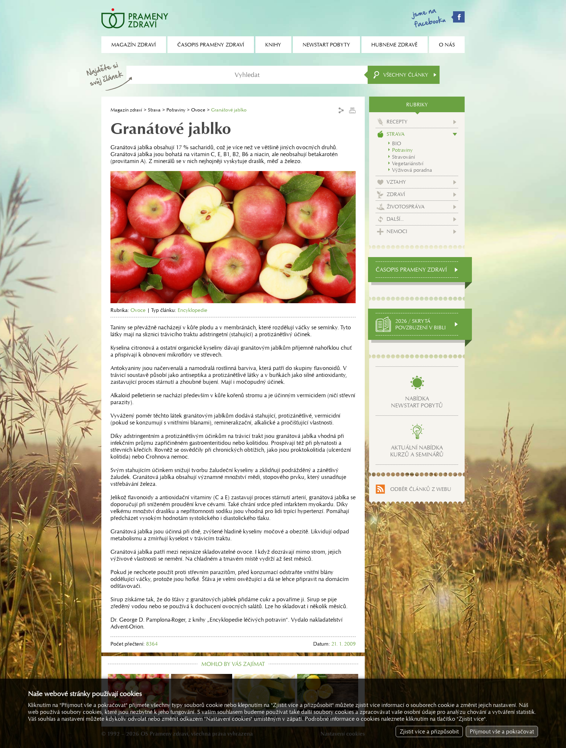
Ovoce (198, 110)
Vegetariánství (407, 163)
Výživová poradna (412, 170)
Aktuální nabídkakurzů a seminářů (417, 451)
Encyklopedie (192, 310)
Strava (154, 110)
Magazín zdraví (126, 110)
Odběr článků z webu (420, 489)
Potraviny (175, 110)
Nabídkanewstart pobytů (417, 402)
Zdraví (396, 194)
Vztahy (396, 182)
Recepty (397, 121)
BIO (396, 143)
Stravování (403, 157)
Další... (395, 219)
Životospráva (406, 206)
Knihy (273, 44)
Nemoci (397, 231)
